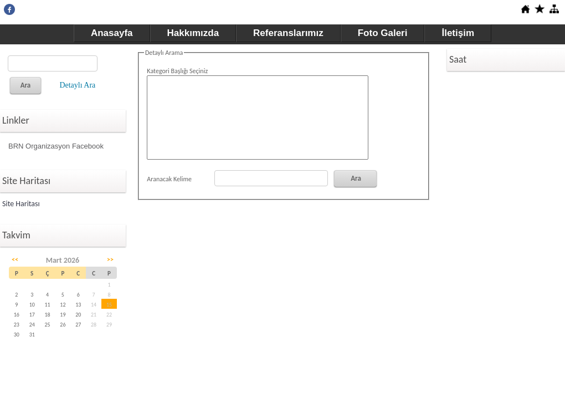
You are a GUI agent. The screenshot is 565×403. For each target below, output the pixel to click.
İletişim (457, 33)
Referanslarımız (288, 33)
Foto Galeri (383, 33)
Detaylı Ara (77, 85)
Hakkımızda (193, 33)
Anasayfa (112, 33)
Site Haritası (21, 203)
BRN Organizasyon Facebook (56, 146)
